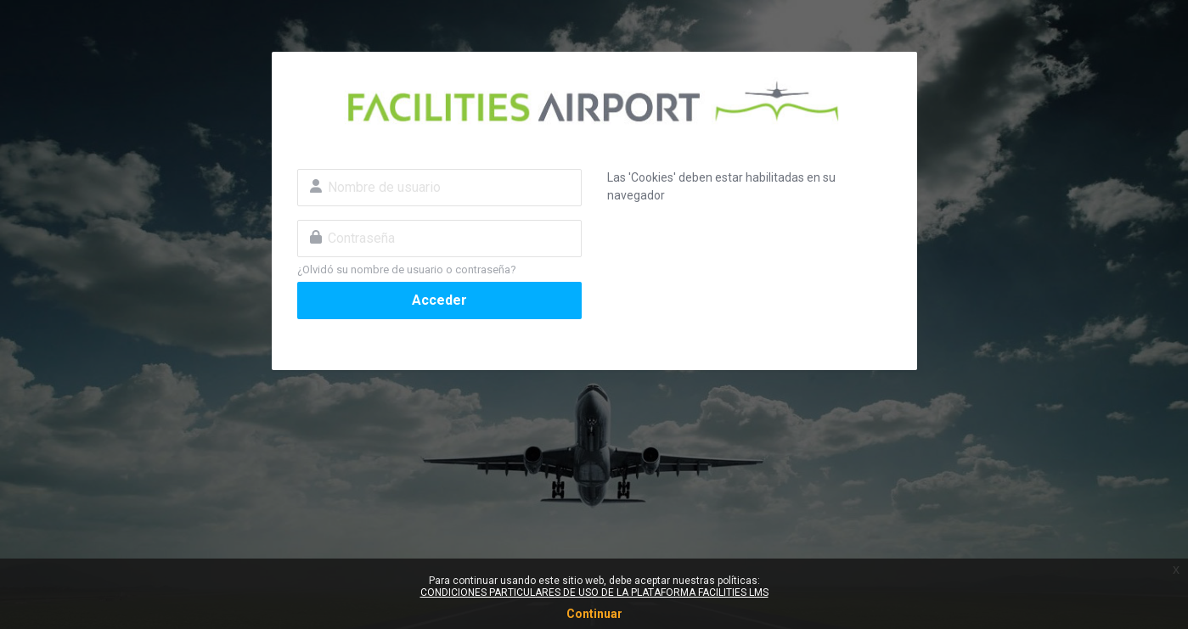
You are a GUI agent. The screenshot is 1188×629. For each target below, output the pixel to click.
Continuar (594, 614)
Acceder (439, 300)
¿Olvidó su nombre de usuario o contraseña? (406, 269)
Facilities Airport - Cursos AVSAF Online (594, 102)
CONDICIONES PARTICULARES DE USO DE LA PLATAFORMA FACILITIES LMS (594, 592)
